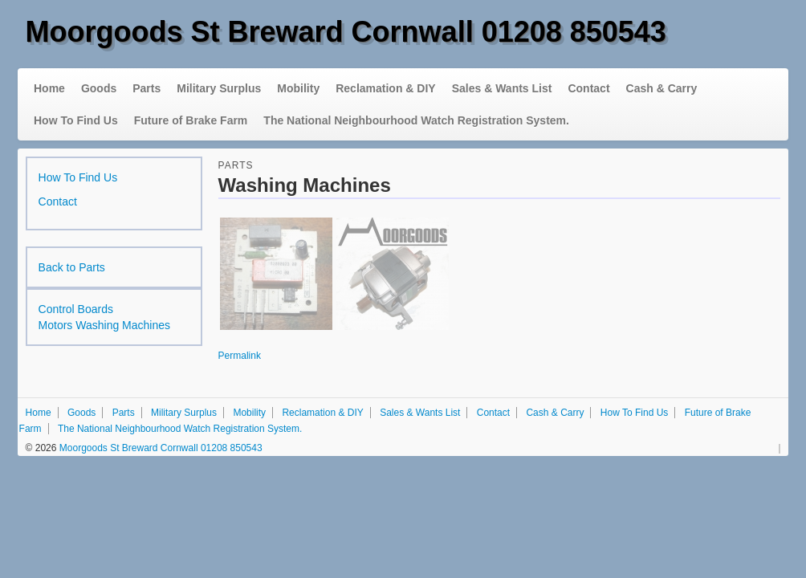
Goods (98, 88)
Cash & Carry (662, 88)
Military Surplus (219, 88)
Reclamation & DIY (385, 88)
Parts (146, 88)
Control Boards (76, 309)
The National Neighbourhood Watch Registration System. (416, 120)
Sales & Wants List (502, 88)
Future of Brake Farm (191, 120)
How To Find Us (76, 120)
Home (49, 88)
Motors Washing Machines (104, 325)
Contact (588, 88)
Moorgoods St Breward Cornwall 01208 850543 (346, 31)
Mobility (298, 88)
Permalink (239, 355)
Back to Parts (72, 267)
